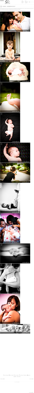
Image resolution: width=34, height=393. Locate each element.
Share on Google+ (16, 375)
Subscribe (25, 375)
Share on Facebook (5, 375)
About (22, 2)
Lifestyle (19, 376)
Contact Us (28, 375)
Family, (18, 376)
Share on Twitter (11, 375)
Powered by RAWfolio (31, 392)
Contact (26, 2)
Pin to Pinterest (21, 375)
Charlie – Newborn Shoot (8, 6)
